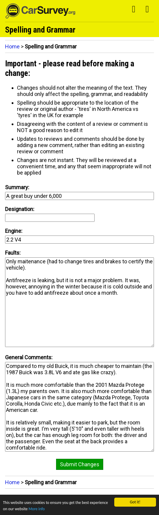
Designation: (19, 209)
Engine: (13, 231)
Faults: (13, 253)
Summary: (17, 187)
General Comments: (29, 357)
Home (12, 46)
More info (37, 509)
